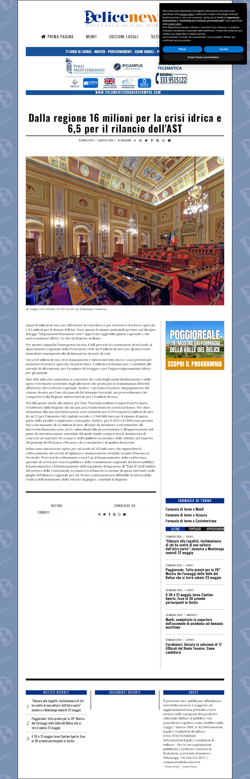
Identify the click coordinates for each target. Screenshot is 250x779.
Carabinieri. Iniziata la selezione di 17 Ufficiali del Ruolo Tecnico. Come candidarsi (194, 648)
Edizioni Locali (124, 36)
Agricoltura (105, 140)
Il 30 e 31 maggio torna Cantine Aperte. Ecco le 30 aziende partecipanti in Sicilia (189, 598)
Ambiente (192, 615)
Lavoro (190, 639)
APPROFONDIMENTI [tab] (215, 529)
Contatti (186, 36)
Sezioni (158, 36)
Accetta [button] (224, 760)
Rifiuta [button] (182, 760)
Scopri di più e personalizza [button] (203, 768)
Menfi (91, 36)
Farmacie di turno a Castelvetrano (191, 520)
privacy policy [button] (187, 725)
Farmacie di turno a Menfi (185, 509)
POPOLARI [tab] (195, 529)
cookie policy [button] (174, 735)
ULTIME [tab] (175, 529)
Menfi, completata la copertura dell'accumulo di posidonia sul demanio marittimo (194, 623)
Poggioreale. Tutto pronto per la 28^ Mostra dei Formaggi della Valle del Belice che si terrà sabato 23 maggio (193, 573)
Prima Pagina (57, 36)
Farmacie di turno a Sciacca (186, 514)
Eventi (190, 536)
